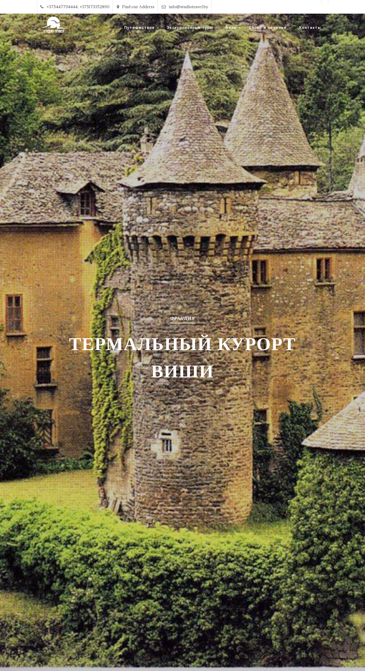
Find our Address (135, 6)
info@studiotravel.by (185, 6)
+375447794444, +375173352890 (75, 6)
